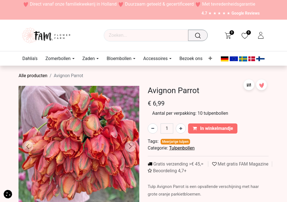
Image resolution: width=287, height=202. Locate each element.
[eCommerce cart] (228, 35)
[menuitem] (31, 58)
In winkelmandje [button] (213, 128)
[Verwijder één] (153, 128)
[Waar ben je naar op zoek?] (199, 35)
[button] (27, 146)
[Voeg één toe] (181, 128)
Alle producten (32, 75)
